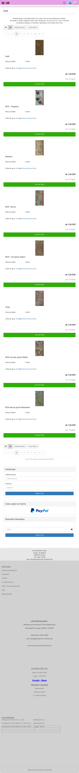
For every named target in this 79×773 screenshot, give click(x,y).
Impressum (5, 574)
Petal (7, 307)
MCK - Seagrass (12, 106)
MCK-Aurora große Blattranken (17, 407)
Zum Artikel (39, 84)
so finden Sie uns (7, 582)
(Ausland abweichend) (29, 68)
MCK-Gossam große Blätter (16, 357)
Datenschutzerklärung (9, 570)
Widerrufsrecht (7, 594)
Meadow (8, 156)
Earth (7, 56)
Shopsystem (32, 770)
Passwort (8, 484)
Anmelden (39, 493)
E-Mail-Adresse (10, 475)
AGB (3, 590)
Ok (70, 2)
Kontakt (4, 578)
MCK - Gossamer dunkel (15, 257)
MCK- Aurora (10, 207)
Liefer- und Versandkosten (11, 586)
